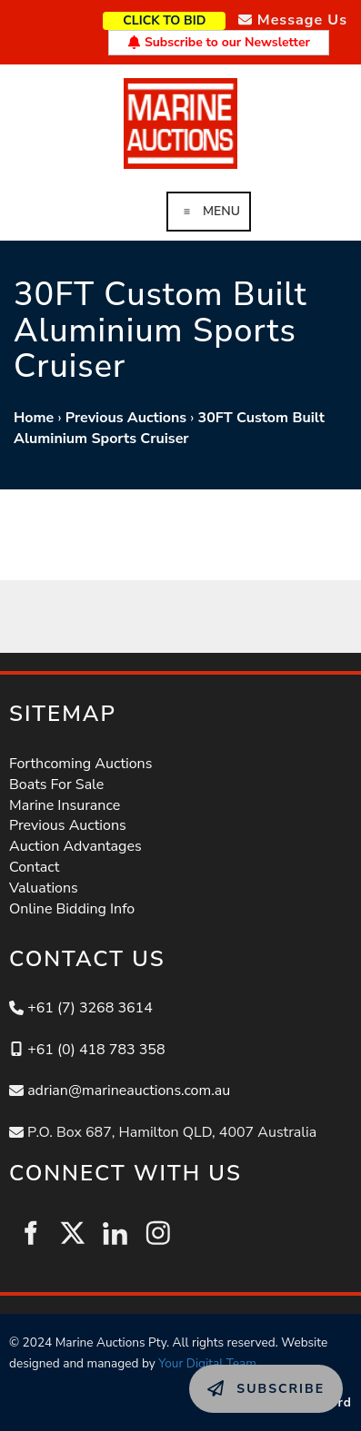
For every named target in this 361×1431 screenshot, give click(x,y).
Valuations (43, 888)
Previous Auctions (125, 418)
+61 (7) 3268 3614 (90, 1008)
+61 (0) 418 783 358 (96, 1050)
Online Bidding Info (72, 909)
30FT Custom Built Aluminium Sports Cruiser (169, 428)
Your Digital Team (207, 1363)
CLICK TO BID (193, 18)
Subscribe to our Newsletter (218, 42)
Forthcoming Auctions (80, 764)
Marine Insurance (64, 805)
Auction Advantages (75, 846)
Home (34, 418)
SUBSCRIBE (229, 1375)
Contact (34, 867)
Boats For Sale (56, 784)
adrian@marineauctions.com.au (128, 1090)
